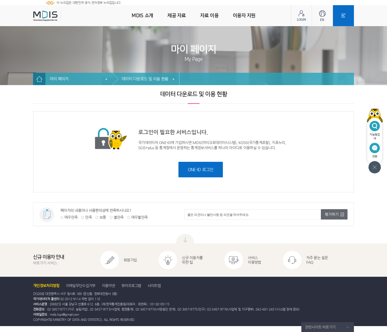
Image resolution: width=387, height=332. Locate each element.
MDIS (57, 16)
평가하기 (332, 214)
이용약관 (108, 285)
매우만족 (70, 217)
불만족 (119, 217)
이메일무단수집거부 (81, 285)
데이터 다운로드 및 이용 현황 (145, 78)
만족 (88, 217)
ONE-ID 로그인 (200, 169)
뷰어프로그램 (131, 285)
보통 (102, 217)
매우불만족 (139, 217)
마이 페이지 (59, 78)
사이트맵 (154, 285)
